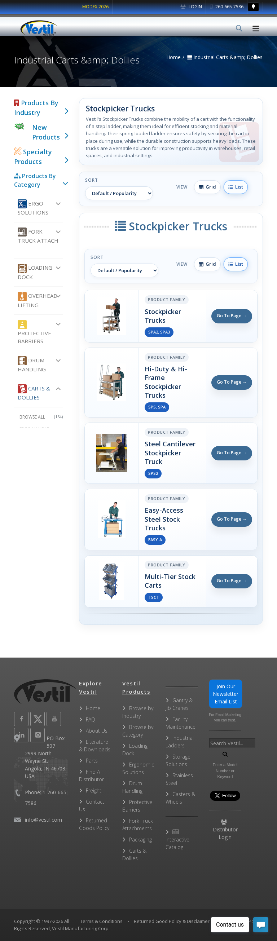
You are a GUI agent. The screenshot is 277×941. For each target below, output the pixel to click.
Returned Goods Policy (94, 824)
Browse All (41, 417)
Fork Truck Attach (38, 235)
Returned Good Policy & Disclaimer (172, 921)
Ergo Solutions (33, 207)
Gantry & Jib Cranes (179, 704)
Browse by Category (137, 731)
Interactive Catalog (177, 840)
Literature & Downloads (94, 745)
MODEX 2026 (95, 7)
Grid (207, 187)
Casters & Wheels (180, 798)
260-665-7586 (226, 7)
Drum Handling (32, 364)
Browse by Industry (137, 712)
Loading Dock (35, 272)
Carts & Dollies (34, 392)
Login (191, 7)
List (235, 187)
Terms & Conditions (101, 921)
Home (93, 708)
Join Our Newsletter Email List (225, 694)
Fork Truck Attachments (137, 824)
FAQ (90, 719)
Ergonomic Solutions (138, 768)
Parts (92, 760)
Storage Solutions (178, 760)
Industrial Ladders (180, 741)
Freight (93, 790)
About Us (96, 730)
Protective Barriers (34, 332)
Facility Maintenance (180, 723)
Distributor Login (225, 829)
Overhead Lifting (37, 300)
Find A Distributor (91, 775)
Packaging (140, 839)
